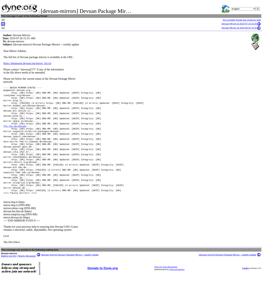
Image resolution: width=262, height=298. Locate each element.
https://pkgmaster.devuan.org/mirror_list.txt (27, 63)
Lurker (245, 290)
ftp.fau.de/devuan (14, 134)
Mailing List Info (8, 277)
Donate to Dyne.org (103, 289)
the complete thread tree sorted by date (242, 20)
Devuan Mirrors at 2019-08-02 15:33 (241, 28)
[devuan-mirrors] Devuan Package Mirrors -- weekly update (70, 276)
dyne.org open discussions (165, 288)
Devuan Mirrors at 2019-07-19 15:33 (241, 23)
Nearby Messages (27, 277)
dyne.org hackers (177, 291)
